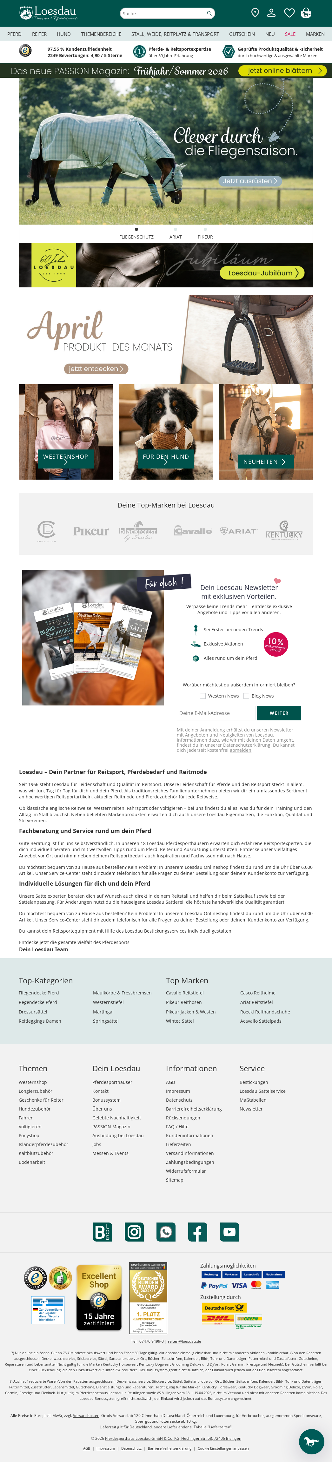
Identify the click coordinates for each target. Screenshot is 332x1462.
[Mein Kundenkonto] (271, 18)
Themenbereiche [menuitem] (101, 34)
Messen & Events (110, 1153)
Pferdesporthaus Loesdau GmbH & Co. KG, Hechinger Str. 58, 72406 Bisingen (173, 1438)
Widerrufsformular (186, 1171)
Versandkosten (86, 1415)
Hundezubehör (35, 1109)
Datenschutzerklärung (246, 745)
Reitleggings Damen (40, 1021)
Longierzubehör (35, 1091)
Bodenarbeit (32, 1162)
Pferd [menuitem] (14, 34)
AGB (170, 1082)
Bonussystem (106, 1100)
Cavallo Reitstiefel (185, 993)
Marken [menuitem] (315, 34)
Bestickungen (254, 1082)
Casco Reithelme (258, 993)
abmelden (240, 750)
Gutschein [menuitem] (242, 34)
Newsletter (251, 1109)
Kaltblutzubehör (36, 1153)
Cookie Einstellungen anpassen (223, 1448)
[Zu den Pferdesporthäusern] (255, 13)
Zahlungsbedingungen (190, 1162)
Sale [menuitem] (290, 34)
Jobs (96, 1144)
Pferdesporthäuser (112, 1082)
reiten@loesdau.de (184, 1341)
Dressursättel (33, 1012)
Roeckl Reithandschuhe (265, 1012)
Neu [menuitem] (270, 34)
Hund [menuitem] (64, 34)
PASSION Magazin (111, 1127)
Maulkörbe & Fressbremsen (122, 993)
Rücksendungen (183, 1118)
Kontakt (100, 1091)
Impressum (178, 1091)
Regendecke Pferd (38, 1002)
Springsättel (106, 1021)
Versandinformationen (190, 1153)
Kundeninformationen (189, 1135)
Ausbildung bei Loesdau (118, 1135)
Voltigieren (30, 1127)
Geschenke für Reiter (41, 1100)
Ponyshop (29, 1135)
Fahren (26, 1118)
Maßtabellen (253, 1100)
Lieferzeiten (178, 1144)
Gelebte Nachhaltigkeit (116, 1118)
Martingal (103, 1012)
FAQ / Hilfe (177, 1127)
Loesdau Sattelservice (263, 1091)
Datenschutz (179, 1100)
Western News (223, 696)
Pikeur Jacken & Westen (191, 1012)
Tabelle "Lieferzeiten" (213, 1427)
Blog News (263, 696)
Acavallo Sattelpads (261, 1021)
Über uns (102, 1109)
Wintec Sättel (180, 1021)
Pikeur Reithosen (184, 1002)
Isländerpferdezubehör (43, 1144)
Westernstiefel (108, 1002)
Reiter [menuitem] (39, 34)
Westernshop (33, 1082)
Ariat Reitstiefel (256, 1002)
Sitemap (174, 1180)
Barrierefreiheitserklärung (194, 1109)
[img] (306, 16)
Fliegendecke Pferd (39, 993)
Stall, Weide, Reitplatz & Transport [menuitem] (175, 34)
